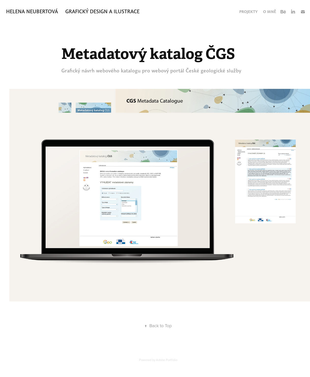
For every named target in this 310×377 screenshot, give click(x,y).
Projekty (248, 11)
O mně (269, 11)
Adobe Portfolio (166, 360)
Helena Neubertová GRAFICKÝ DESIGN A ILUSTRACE (73, 11)
